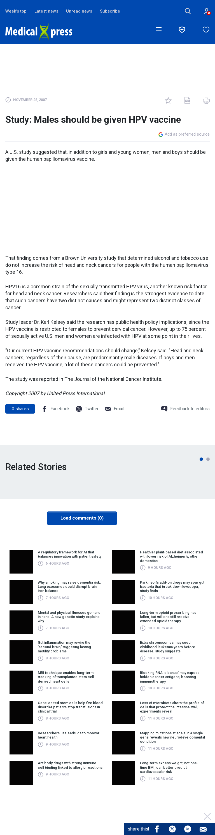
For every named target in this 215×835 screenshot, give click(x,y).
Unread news (79, 11)
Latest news (46, 11)
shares (20, 408)
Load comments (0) (82, 518)
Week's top (16, 11)
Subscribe (110, 11)
